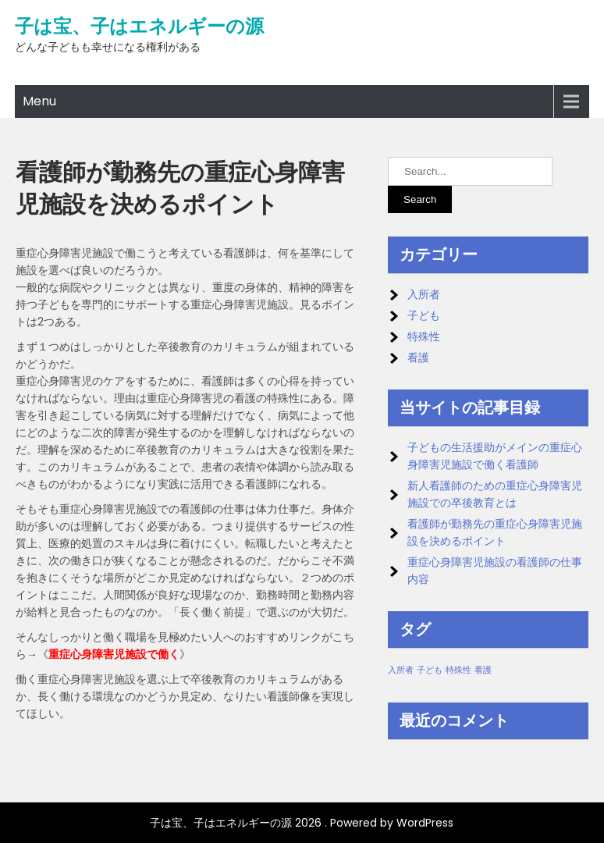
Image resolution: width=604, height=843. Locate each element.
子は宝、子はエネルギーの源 (139, 26)
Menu (39, 101)
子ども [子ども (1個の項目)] (429, 670)
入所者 (423, 294)
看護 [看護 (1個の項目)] (483, 670)
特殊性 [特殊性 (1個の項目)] (458, 670)
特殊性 (423, 336)
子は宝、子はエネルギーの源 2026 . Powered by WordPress (301, 823)
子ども (423, 315)
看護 (418, 357)
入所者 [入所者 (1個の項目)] (401, 670)
